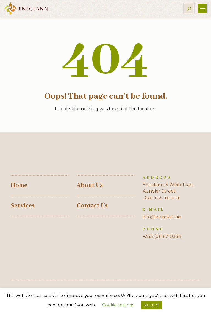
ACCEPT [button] (151, 305)
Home (19, 185)
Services (23, 206)
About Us (90, 185)
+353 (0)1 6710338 (162, 236)
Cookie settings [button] (118, 304)
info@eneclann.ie (162, 216)
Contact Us (92, 206)
